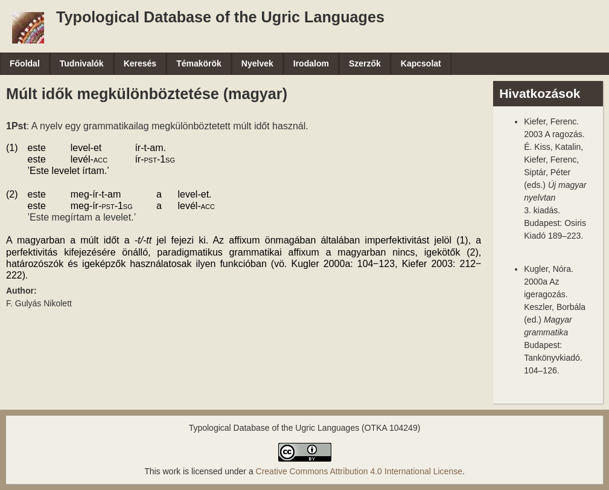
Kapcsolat (421, 63)
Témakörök (199, 63)
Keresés (140, 63)
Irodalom (311, 63)
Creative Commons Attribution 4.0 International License (359, 471)
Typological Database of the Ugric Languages (220, 16)
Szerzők (365, 63)
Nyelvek (257, 63)
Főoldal (25, 63)
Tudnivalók (82, 63)
